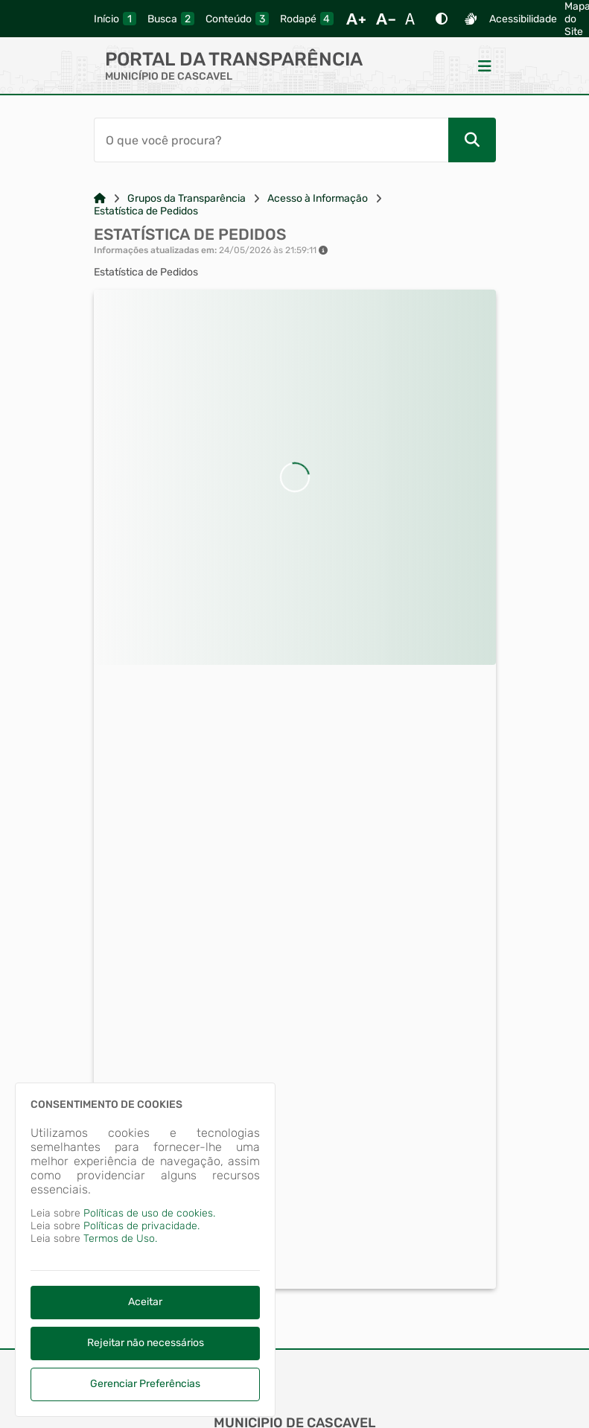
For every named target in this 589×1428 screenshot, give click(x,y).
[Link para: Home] (100, 198)
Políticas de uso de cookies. (149, 1213)
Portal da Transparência (234, 59)
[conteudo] (237, 18)
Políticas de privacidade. (141, 1226)
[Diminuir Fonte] (386, 19)
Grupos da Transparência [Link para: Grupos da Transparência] (186, 198)
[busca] (170, 18)
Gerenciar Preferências (145, 1383)
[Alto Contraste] (441, 18)
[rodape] (307, 18)
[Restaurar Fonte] (414, 19)
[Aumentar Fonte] (356, 19)
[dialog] (145, 1250)
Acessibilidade (523, 19)
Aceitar (145, 1301)
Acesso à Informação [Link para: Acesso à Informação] (317, 198)
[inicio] (115, 18)
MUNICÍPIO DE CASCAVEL (168, 76)
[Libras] (470, 18)
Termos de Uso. (120, 1238)
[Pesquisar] (472, 140)
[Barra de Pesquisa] (271, 140)
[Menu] (485, 65)
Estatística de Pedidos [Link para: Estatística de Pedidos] (146, 211)
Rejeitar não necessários (145, 1342)
